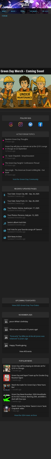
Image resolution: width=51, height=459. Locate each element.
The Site (45, 11)
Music (13, 11)
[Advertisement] (25, 41)
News (4, 11)
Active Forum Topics (25, 134)
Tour (22, 11)
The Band (33, 11)
